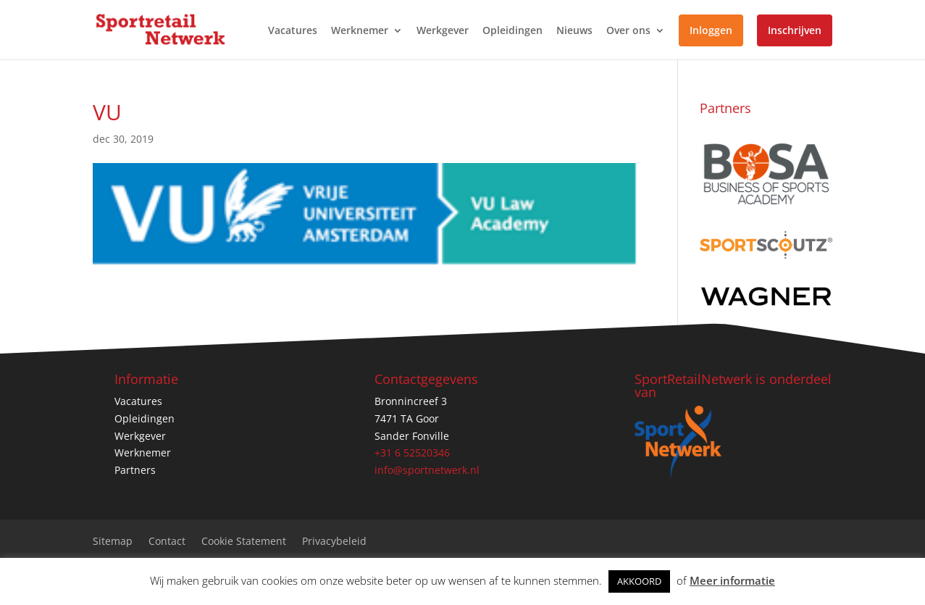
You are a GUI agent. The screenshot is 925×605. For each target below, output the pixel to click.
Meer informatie (732, 580)
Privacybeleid (334, 542)
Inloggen (711, 30)
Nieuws (574, 31)
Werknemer (359, 31)
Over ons (628, 31)
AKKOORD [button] (639, 581)
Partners (135, 470)
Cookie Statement (243, 542)
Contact (166, 542)
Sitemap (113, 542)
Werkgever (443, 31)
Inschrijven (794, 30)
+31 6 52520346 (412, 452)
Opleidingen (512, 31)
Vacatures (292, 31)
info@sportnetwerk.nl (427, 470)
